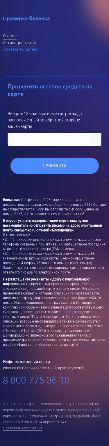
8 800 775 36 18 (36, 380)
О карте (10, 36)
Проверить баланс (20, 49)
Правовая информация (22, 428)
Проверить (54, 165)
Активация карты (19, 42)
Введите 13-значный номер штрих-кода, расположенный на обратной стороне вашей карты (45, 120)
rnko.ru (66, 312)
